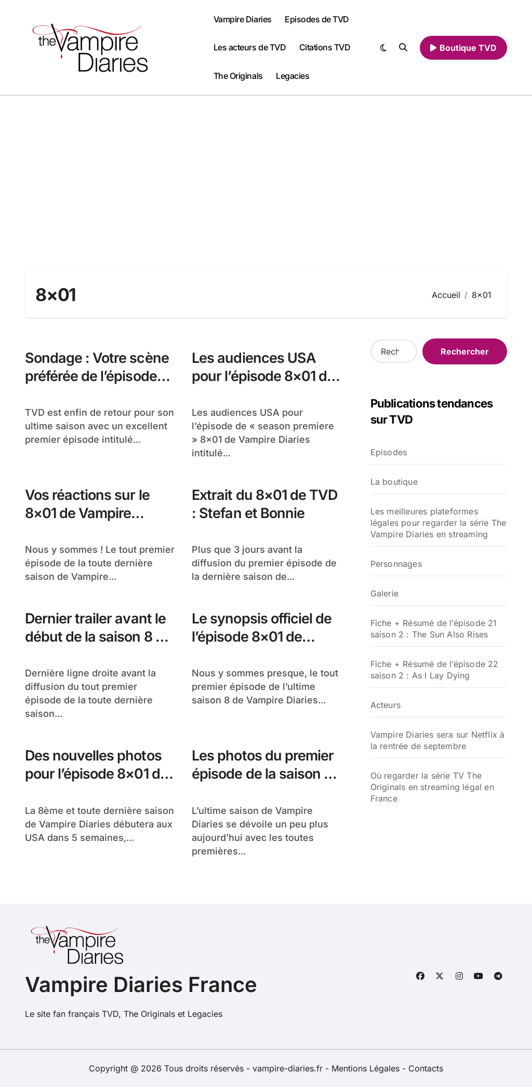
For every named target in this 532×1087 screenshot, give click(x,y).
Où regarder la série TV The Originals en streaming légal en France (432, 787)
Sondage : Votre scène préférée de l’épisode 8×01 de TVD (97, 376)
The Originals (238, 76)
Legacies (292, 76)
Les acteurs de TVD (250, 47)
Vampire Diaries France (141, 984)
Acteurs (385, 705)
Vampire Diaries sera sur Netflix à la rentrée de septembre (437, 740)
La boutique (394, 482)
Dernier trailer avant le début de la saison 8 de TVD (98, 636)
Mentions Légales (366, 1068)
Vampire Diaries (243, 19)
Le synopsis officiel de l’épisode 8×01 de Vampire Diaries (262, 636)
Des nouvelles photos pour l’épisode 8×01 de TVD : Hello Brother (96, 773)
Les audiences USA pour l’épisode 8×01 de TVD (263, 376)
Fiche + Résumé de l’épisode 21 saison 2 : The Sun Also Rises (433, 629)
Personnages (396, 564)
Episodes (388, 452)
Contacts (425, 1068)
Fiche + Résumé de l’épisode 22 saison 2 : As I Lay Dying (434, 670)
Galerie (384, 593)
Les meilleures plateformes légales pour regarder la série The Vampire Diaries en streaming (438, 522)
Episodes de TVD (317, 19)
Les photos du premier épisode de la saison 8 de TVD (263, 773)
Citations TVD (325, 47)
